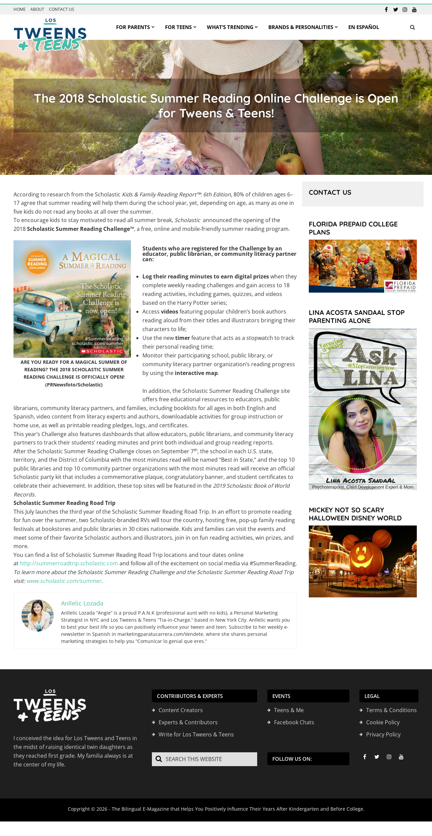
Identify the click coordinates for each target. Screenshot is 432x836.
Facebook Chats (294, 719)
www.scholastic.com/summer (63, 577)
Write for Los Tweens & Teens (196, 731)
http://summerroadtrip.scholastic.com (69, 560)
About (37, 6)
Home (20, 6)
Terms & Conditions (391, 706)
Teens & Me (289, 706)
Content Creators (181, 706)
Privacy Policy (383, 731)
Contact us (61, 6)
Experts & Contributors (188, 719)
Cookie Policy (383, 719)
